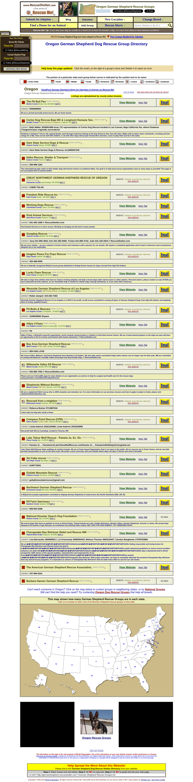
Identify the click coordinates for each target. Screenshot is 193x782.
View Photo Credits (158, 780)
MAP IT (57, 104)
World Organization (52, 780)
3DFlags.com (145, 780)
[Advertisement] (96, 55)
